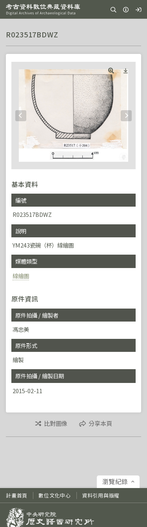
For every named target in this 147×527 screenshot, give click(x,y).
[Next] (126, 115)
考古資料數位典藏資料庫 (43, 9)
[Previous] (20, 115)
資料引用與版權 (101, 495)
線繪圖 (21, 276)
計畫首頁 (16, 495)
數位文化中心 (54, 495)
